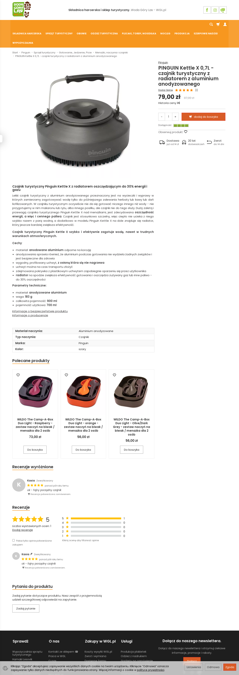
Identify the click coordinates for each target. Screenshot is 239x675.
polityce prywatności (150, 670)
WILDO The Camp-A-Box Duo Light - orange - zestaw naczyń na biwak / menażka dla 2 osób (83, 406)
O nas (52, 642)
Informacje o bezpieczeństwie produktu (40, 293)
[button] (169, 124)
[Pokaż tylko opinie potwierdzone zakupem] (13, 522)
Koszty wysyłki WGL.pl (98, 632)
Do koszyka (35, 431)
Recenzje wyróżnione (32, 448)
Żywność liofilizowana (26, 654)
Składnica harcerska (26, 24)
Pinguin (163, 44)
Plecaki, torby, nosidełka (139, 24)
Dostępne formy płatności (95, 643)
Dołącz (192, 643)
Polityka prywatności (61, 651)
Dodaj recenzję (22, 512)
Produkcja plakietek (133, 632)
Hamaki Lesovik (22, 640)
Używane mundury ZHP (136, 646)
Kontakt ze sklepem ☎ (63, 632)
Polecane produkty (31, 342)
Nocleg (165, 24)
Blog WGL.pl (55, 655)
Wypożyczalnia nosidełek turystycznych (137, 652)
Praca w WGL (57, 637)
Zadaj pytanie (25, 590)
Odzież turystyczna (104, 24)
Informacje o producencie (30, 297)
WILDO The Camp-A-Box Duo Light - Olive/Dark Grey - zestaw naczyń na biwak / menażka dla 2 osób (131, 408)
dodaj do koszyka (206, 98)
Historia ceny (169, 85)
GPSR (88, 649)
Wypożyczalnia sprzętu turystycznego (27, 634)
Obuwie (82, 24)
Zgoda (229, 667)
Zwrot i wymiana (95, 637)
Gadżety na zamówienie (137, 642)
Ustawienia (194, 667)
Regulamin (55, 646)
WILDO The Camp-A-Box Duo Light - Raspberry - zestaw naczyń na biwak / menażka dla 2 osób (35, 406)
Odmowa (213, 667)
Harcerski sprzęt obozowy (28, 659)
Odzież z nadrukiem (134, 637)
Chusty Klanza (21, 649)
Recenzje (21, 489)
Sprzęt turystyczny (59, 24)
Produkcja (182, 24)
